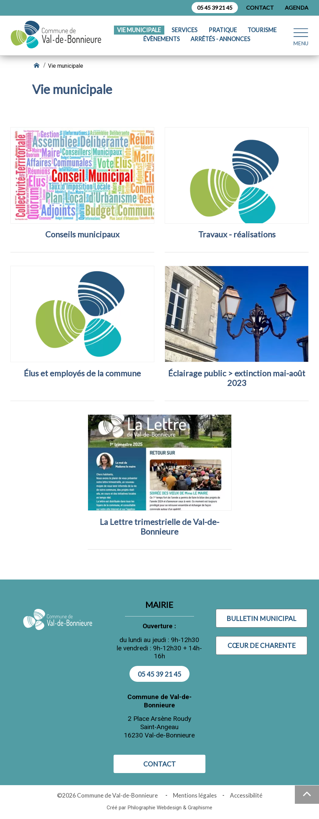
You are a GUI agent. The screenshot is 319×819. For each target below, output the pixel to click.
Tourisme (262, 30)
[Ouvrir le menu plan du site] (301, 34)
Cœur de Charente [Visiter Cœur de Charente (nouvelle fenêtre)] (262, 645)
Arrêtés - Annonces (220, 39)
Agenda (296, 7)
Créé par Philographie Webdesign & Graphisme (159, 807)
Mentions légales (195, 795)
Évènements (161, 39)
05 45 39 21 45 (214, 7)
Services (184, 30)
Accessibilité (246, 795)
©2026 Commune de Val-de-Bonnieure (108, 795)
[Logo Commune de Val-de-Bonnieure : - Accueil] (57, 34)
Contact (260, 7)
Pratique (223, 30)
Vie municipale (139, 30)
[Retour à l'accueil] (37, 66)
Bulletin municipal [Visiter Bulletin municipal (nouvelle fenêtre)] (261, 618)
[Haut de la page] (307, 794)
